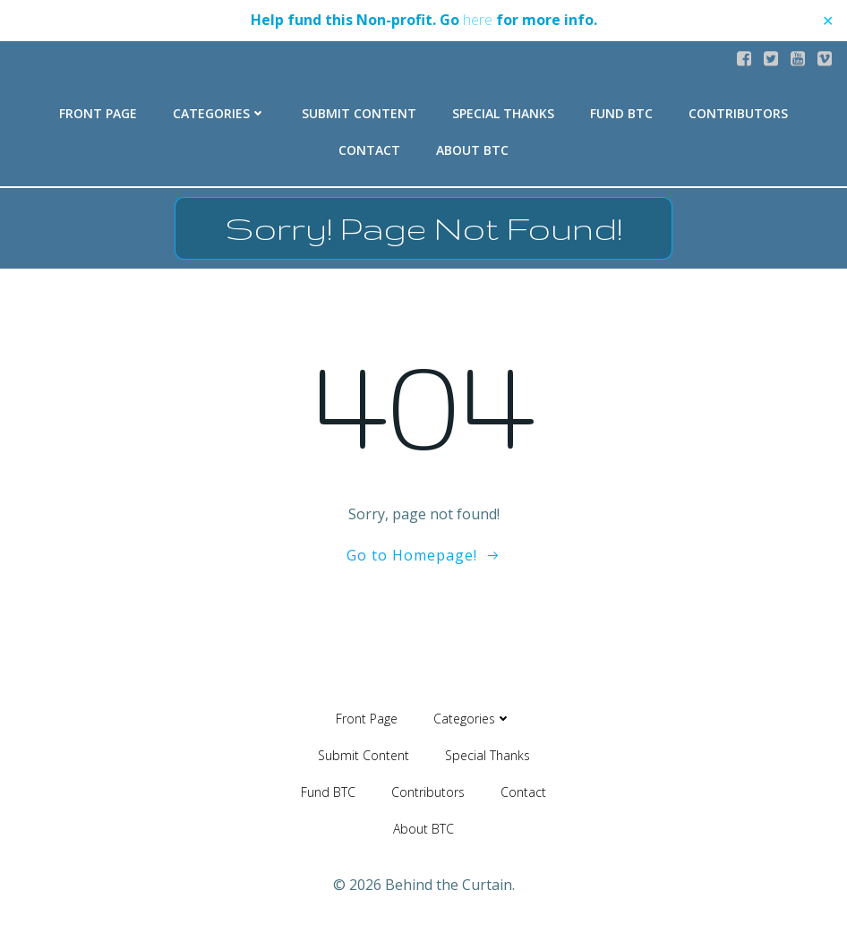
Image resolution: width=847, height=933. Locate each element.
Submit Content (359, 113)
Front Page (98, 113)
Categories (219, 113)
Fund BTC (621, 113)
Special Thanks (503, 113)
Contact (369, 149)
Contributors (738, 113)
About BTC (472, 149)
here (477, 20)
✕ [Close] (828, 20)
